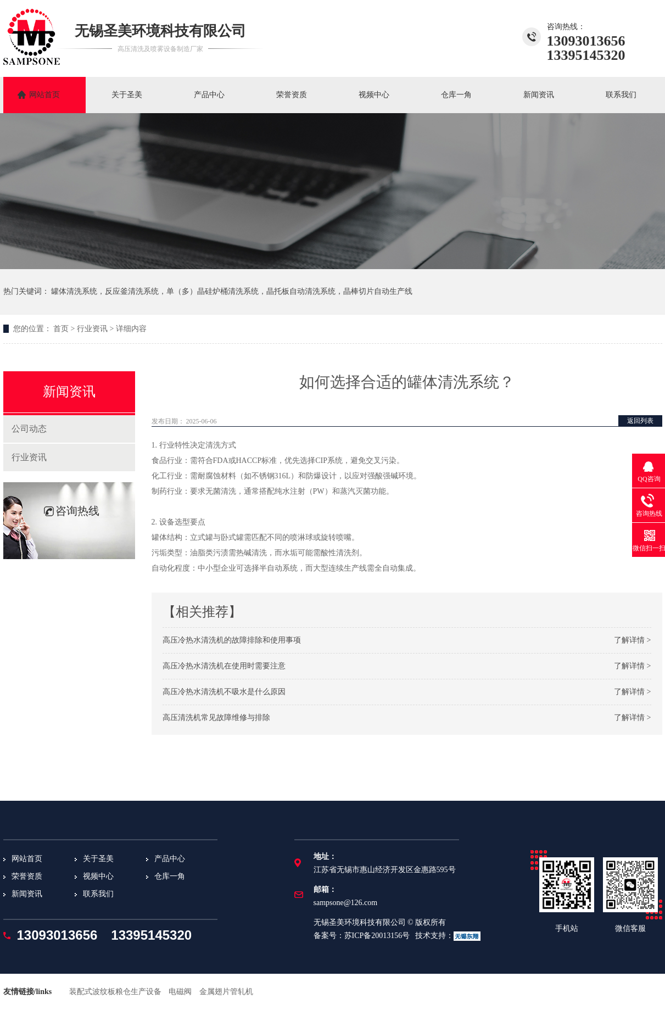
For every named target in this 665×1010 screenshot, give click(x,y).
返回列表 (640, 421)
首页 (61, 329)
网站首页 (44, 95)
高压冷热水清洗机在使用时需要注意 (224, 666)
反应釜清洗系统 (132, 291)
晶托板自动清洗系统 (301, 291)
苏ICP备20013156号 (377, 935)
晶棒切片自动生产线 (377, 291)
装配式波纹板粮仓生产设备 (115, 991)
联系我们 (621, 95)
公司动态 (29, 428)
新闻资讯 (538, 95)
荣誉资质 (291, 95)
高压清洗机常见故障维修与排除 (216, 717)
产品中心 (209, 95)
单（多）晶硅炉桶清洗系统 (212, 291)
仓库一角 (456, 95)
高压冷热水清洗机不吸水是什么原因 (224, 692)
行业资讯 (92, 329)
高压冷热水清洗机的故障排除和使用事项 (232, 640)
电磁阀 (180, 991)
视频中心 (374, 95)
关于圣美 (126, 95)
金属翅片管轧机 (226, 991)
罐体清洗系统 (74, 291)
